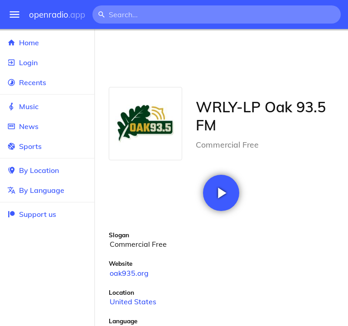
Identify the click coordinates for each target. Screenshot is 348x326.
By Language (47, 190)
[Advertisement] (221, 58)
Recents (47, 82)
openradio (57, 15)
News (47, 126)
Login (47, 62)
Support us (31, 214)
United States (133, 301)
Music (47, 106)
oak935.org (129, 273)
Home (47, 43)
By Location (47, 170)
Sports (47, 146)
